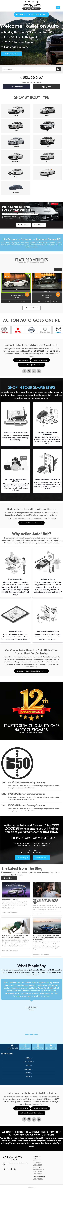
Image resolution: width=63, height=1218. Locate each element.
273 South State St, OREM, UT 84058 (32, 82)
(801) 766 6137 (31, 8)
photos (23, 301)
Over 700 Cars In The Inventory (21, 37)
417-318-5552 (55, 351)
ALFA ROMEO (29, 1062)
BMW (29, 1073)
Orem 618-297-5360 (40, 360)
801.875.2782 (38, 1179)
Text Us (7, 275)
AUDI (29, 1065)
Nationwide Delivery (14, 47)
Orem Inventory (41, 858)
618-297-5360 (39, 351)
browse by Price (51, 1046)
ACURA (29, 1058)
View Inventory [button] (16, 86)
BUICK (29, 1077)
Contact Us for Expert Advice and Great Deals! (31, 671)
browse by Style (38, 1046)
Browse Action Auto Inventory (31, 14)
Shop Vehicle (39, 225)
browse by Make (12, 1046)
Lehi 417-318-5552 (22, 360)
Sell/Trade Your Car (11, 54)
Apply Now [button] (46, 86)
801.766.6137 (32, 77)
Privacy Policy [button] (31, 1187)
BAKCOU (29, 1069)
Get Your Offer (23, 225)
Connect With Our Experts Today (31, 523)
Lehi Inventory (22, 858)
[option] (16, 288)
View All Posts (9, 878)
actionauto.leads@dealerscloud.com (31, 365)
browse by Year (25, 1046)
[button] (25, 1034)
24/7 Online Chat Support (18, 42)
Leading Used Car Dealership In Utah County (28, 32)
